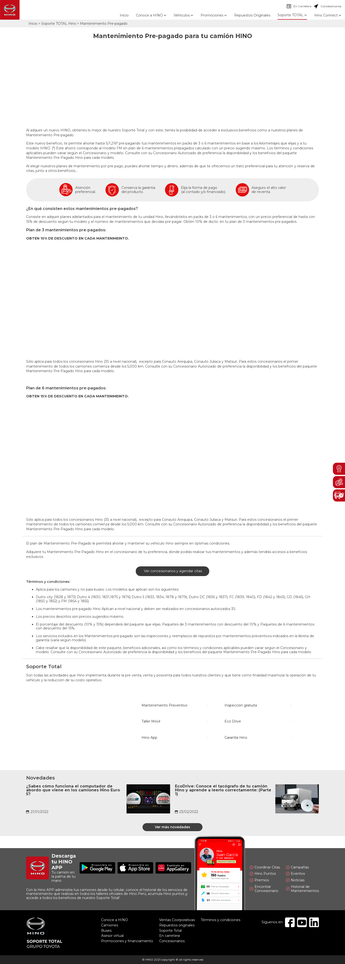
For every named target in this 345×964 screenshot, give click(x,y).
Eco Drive (233, 721)
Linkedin (314, 922)
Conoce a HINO (114, 920)
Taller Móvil (151, 721)
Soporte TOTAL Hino (58, 23)
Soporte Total (170, 930)
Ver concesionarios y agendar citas (172, 571)
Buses (106, 930)
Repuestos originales (177, 925)
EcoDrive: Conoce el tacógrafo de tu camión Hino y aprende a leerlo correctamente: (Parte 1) (223, 790)
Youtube (302, 922)
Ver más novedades (172, 827)
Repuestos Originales (252, 15)
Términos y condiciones (220, 920)
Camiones (109, 925)
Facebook (290, 922)
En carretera (169, 935)
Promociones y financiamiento (127, 941)
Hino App (149, 737)
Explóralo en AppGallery (173, 868)
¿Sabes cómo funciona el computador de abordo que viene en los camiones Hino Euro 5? (73, 790)
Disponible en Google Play (97, 868)
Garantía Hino (236, 737)
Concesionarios (327, 6)
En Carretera (299, 6)
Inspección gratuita (241, 705)
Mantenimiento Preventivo (165, 705)
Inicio (124, 15)
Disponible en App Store (135, 868)
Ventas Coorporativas (177, 920)
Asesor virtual (112, 935)
